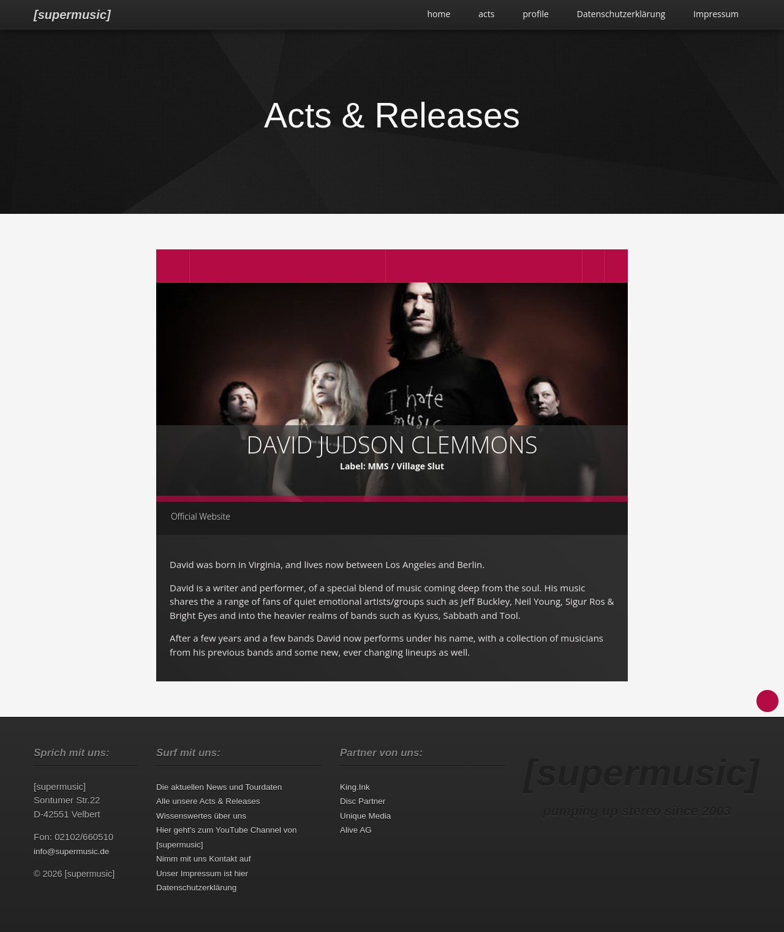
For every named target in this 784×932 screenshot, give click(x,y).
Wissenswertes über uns (201, 815)
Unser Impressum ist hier (202, 873)
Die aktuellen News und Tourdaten (219, 787)
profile (535, 14)
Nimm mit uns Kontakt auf (203, 858)
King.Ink (355, 787)
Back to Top (767, 701)
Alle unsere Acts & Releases (208, 801)
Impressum (716, 14)
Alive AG (356, 830)
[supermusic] (72, 14)
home (438, 14)
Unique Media (365, 815)
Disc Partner (362, 801)
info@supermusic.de (71, 851)
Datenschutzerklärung (621, 14)
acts (486, 14)
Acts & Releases (392, 115)
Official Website (200, 516)
